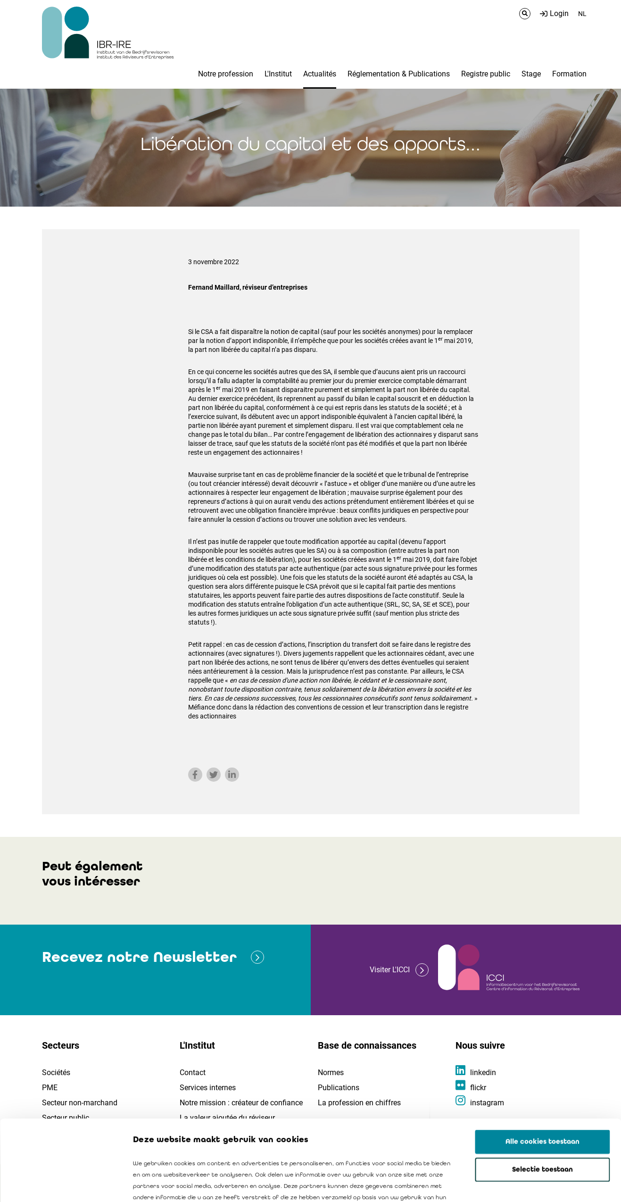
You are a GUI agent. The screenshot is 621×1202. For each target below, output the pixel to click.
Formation (569, 73)
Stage (531, 73)
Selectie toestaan (542, 1094)
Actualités (319, 73)
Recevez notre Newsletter (139, 957)
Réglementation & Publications (399, 73)
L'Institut (278, 73)
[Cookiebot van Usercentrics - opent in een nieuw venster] (61, 1184)
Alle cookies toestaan (542, 1066)
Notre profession (225, 73)
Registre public (485, 73)
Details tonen (538, 1183)
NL (582, 13)
